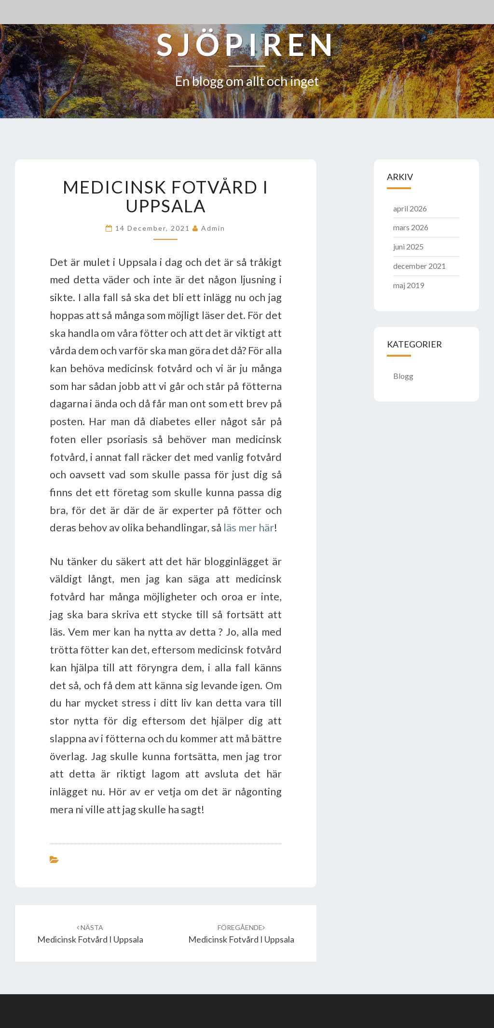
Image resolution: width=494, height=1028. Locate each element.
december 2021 (419, 265)
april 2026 (410, 208)
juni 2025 (408, 246)
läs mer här (248, 527)
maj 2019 (408, 285)
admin (213, 228)
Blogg (403, 375)
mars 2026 (410, 227)
